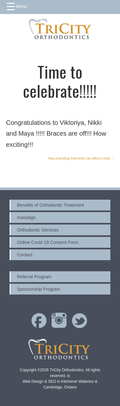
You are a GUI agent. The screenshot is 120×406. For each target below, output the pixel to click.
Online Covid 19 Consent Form (47, 242)
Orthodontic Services (38, 229)
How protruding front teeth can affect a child (81, 158)
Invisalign (26, 217)
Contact (24, 254)
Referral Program (34, 276)
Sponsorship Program (38, 289)
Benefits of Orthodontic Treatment (50, 205)
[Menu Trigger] (17, 6)
